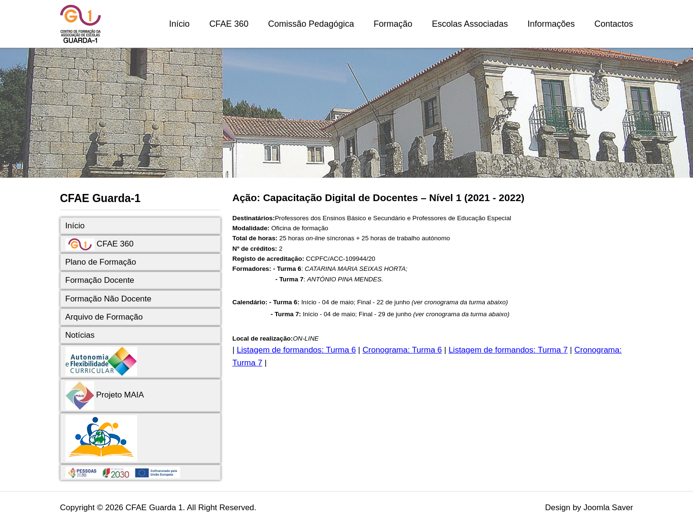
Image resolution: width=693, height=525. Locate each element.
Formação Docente (100, 280)
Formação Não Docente (108, 298)
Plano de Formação (100, 262)
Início (179, 24)
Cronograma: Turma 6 (402, 349)
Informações (551, 24)
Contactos (613, 24)
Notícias (80, 335)
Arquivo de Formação (104, 316)
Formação (392, 24)
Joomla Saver (608, 507)
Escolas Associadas (470, 24)
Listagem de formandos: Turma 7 (507, 349)
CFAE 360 (228, 24)
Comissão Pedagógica (311, 24)
